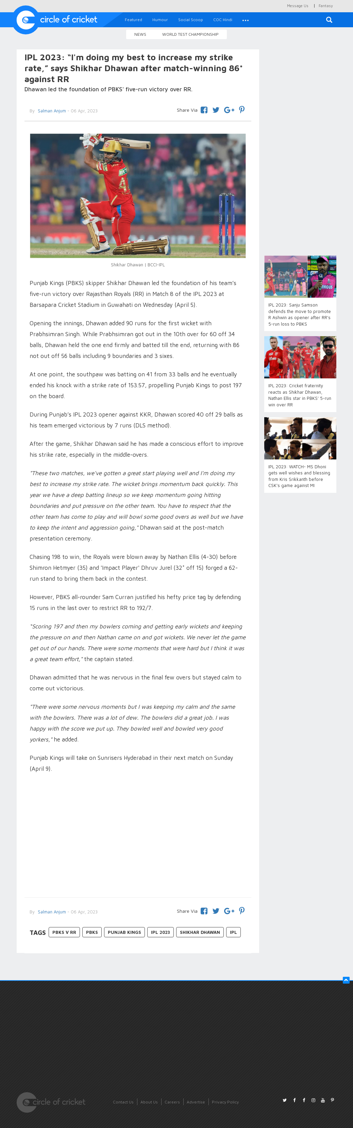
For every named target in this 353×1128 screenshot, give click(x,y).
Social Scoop (190, 19)
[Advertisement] (137, 836)
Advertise (196, 1101)
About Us (149, 1101)
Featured (133, 19)
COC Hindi (222, 19)
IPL (233, 932)
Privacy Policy (225, 1101)
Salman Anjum (51, 911)
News (140, 34)
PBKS (92, 932)
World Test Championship (190, 34)
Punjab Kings (124, 932)
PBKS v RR (64, 932)
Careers (172, 1101)
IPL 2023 (160, 932)
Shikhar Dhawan (200, 932)
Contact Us (123, 1101)
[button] (245, 19)
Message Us (297, 5)
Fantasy (326, 5)
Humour (160, 19)
